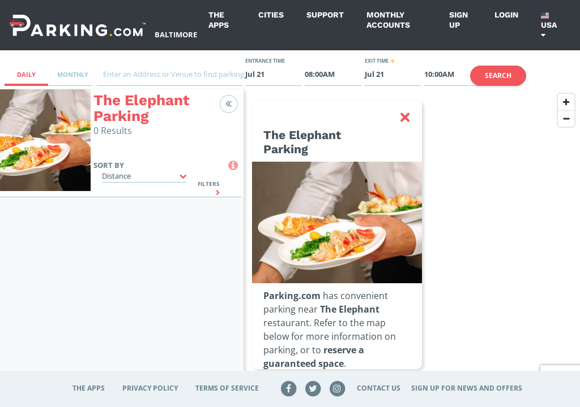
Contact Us (378, 388)
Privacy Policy (150, 388)
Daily (26, 74)
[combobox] (169, 77)
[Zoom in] (566, 102)
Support (325, 14)
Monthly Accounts (388, 19)
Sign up (458, 19)
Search (498, 75)
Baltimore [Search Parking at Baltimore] (176, 34)
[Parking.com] (78, 25)
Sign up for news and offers (466, 388)
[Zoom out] (566, 118)
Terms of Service (227, 388)
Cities (271, 14)
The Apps (218, 19)
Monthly (72, 74)
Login (506, 14)
